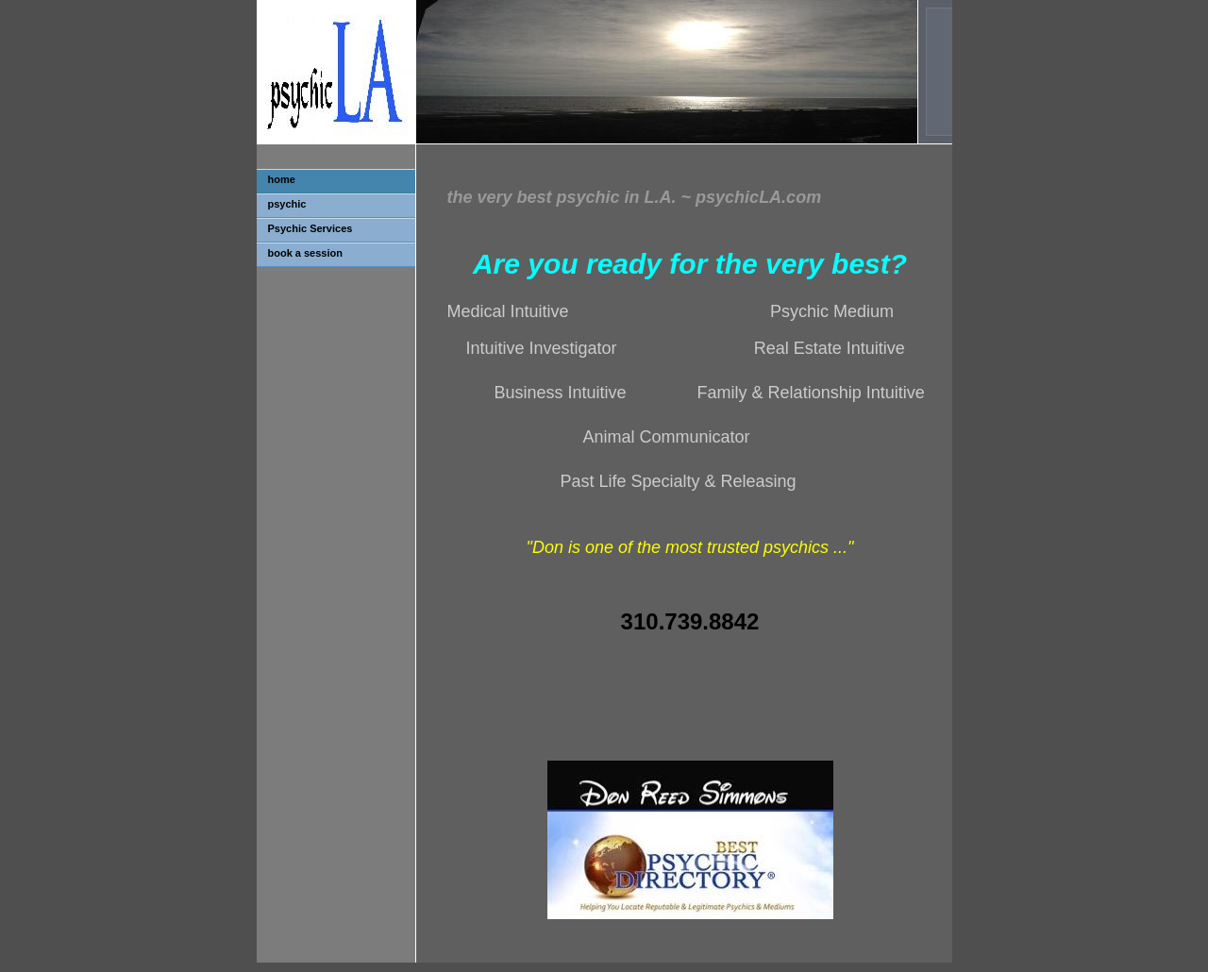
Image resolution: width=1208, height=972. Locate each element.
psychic (287, 203)
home (281, 179)
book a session (305, 253)
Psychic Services (310, 228)
